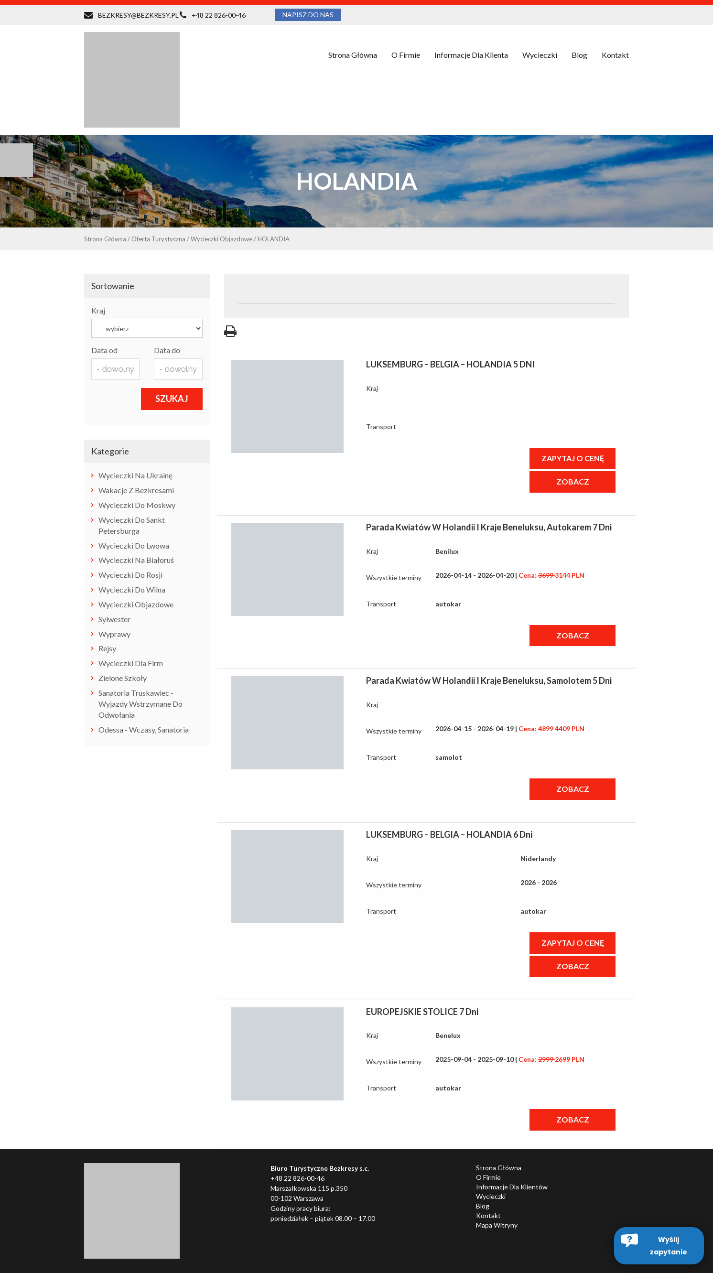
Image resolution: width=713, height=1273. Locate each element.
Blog (579, 54)
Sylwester (114, 619)
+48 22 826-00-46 (219, 15)
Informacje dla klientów (512, 1187)
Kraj (98, 310)
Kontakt (615, 54)
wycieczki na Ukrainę (135, 475)
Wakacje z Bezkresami (136, 490)
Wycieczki (539, 54)
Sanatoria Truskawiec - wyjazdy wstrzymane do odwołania (140, 703)
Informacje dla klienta (471, 54)
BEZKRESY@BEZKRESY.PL (138, 15)
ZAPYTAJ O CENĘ (572, 458)
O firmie (405, 54)
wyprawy (114, 633)
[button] (659, 1245)
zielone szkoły (122, 677)
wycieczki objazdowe (135, 604)
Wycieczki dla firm (130, 663)
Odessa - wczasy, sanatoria (143, 729)
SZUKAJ (171, 398)
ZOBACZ (572, 481)
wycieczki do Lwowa (133, 545)
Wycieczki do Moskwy (136, 504)
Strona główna (352, 54)
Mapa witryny (497, 1225)
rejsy (107, 648)
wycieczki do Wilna (131, 589)
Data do (167, 350)
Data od (104, 350)
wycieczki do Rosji (130, 574)
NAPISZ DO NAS (308, 15)
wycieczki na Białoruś (136, 559)
